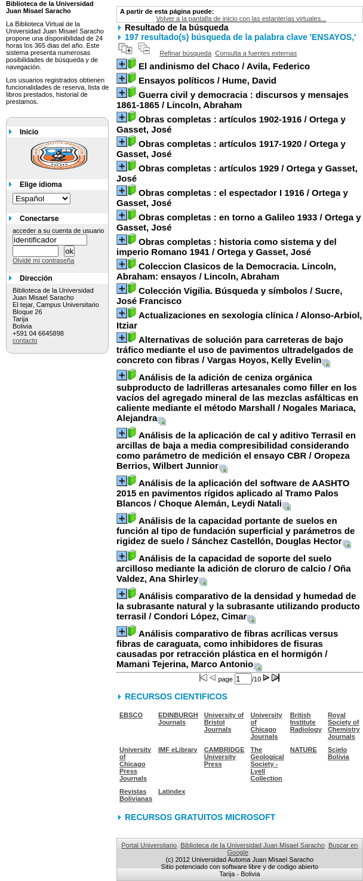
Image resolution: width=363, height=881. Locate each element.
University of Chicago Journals (266, 725)
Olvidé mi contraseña (43, 260)
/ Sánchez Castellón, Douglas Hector (235, 530)
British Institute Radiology (306, 722)
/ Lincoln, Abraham (232, 100)
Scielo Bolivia (338, 753)
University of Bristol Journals (224, 722)
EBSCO (131, 715)
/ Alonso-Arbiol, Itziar (239, 320)
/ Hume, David (207, 80)
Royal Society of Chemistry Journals (344, 725)
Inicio (29, 132)
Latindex (171, 791)
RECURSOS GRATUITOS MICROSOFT (200, 817)
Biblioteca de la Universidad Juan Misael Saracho (252, 845)
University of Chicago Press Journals (135, 764)
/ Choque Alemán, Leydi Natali (232, 493)
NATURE (303, 749)
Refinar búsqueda (185, 53)
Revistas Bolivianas (135, 795)
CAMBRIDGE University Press (224, 757)
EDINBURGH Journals (178, 718)
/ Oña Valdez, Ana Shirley (233, 568)
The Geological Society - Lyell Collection (267, 764)
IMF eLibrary (177, 749)
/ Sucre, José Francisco (229, 296)
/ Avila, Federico (224, 66)
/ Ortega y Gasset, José (231, 124)
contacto (25, 340)
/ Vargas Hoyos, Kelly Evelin (234, 349)
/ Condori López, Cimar (238, 606)
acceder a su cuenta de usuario (58, 230)
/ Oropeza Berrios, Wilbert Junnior (236, 450)
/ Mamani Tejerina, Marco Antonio (227, 648)
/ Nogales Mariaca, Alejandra (237, 397)
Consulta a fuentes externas (256, 53)
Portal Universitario (149, 845)
